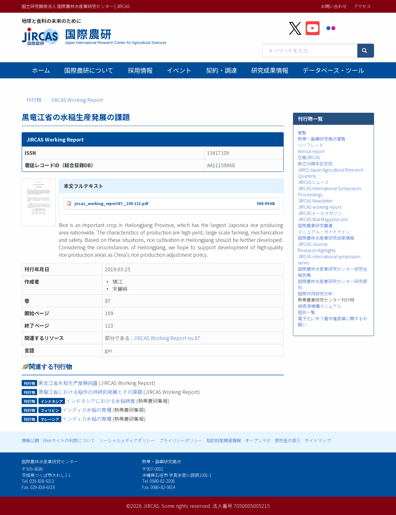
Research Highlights (317, 250)
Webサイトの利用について (69, 440)
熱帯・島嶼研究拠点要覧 (322, 139)
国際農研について (89, 70)
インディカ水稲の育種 (86, 409)
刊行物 (33, 99)
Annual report (311, 151)
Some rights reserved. (186, 505)
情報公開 (30, 440)
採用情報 (140, 70)
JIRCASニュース (313, 182)
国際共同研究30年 (315, 293)
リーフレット (311, 145)
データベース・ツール (333, 70)
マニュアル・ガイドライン (324, 232)
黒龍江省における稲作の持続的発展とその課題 (90, 391)
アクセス (362, 6)
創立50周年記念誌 (315, 163)
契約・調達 (221, 70)
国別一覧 (306, 312)
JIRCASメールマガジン (320, 213)
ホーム (41, 70)
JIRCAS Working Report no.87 (166, 338)
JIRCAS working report (319, 207)
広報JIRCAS (309, 157)
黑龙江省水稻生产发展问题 (68, 382)
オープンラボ (258, 440)
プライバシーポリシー (180, 440)
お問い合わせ (334, 6)
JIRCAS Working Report (76, 99)
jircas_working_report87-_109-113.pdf (111, 203)
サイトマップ (318, 440)
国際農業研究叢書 (315, 225)
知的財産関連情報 (223, 440)
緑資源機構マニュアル (319, 306)
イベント (179, 70)
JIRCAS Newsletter (315, 201)
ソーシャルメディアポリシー (127, 440)
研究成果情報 (269, 70)
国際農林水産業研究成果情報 (326, 238)
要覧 (302, 132)
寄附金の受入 (288, 440)
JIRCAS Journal (312, 244)
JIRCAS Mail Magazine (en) (323, 219)
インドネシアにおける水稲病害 (100, 400)
